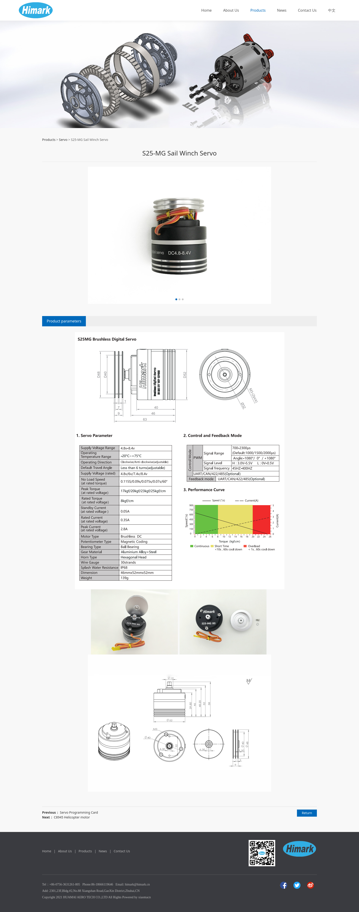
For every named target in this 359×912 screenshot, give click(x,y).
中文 (331, 10)
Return (307, 813)
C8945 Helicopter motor (72, 817)
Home (206, 10)
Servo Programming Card (79, 812)
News (281, 10)
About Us (231, 10)
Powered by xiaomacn (136, 897)
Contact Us (307, 10)
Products (258, 10)
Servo (63, 139)
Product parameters (64, 321)
